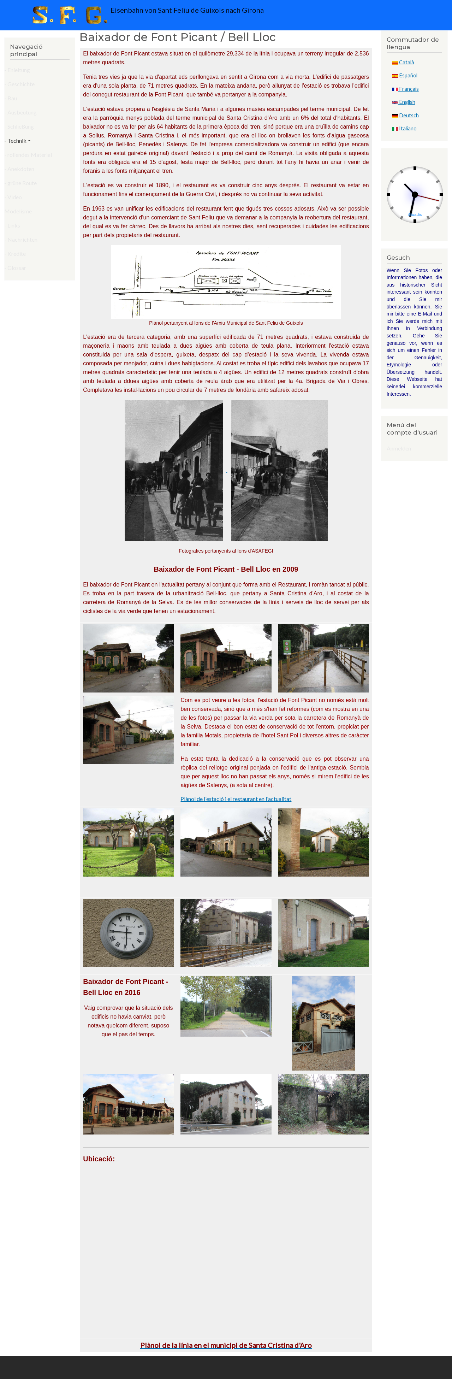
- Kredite (15, 253)
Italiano (404, 128)
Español (404, 75)
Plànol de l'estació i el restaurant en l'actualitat (235, 798)
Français (405, 89)
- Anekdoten (19, 168)
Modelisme (18, 211)
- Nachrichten (20, 239)
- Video (13, 197)
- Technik (15, 140)
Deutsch (405, 115)
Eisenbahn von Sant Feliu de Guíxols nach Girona (146, 15)
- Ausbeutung (20, 112)
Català (403, 62)
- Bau (10, 98)
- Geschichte (19, 84)
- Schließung (19, 126)
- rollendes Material (28, 154)
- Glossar (15, 267)
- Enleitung (17, 69)
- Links (12, 225)
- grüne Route (20, 182)
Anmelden (399, 448)
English (403, 102)
